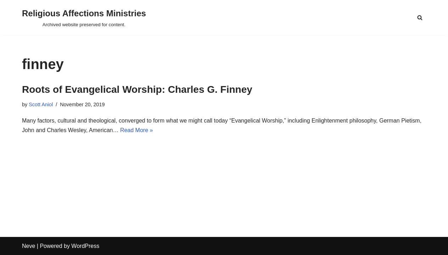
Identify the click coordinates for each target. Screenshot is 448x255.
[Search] (419, 17)
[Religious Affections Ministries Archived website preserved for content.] (84, 17)
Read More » (136, 130)
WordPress (85, 246)
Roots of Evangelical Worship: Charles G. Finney (137, 89)
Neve (28, 246)
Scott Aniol (41, 104)
